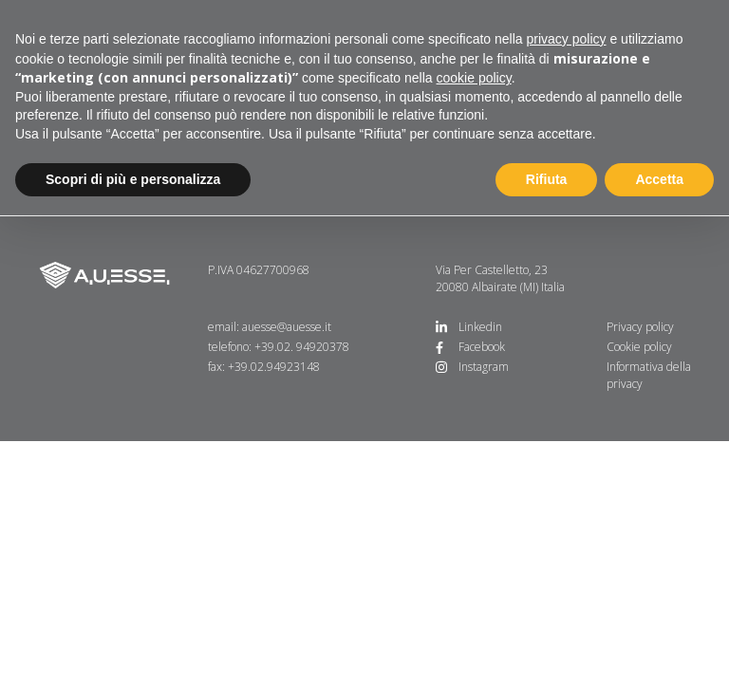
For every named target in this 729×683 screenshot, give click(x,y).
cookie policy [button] (474, 77)
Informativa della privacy (649, 375)
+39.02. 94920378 (301, 347)
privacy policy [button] (567, 38)
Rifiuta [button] (547, 179)
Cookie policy (639, 347)
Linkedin (480, 327)
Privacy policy (640, 327)
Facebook (481, 347)
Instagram (483, 367)
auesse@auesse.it (286, 327)
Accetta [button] (659, 179)
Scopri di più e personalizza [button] (133, 179)
